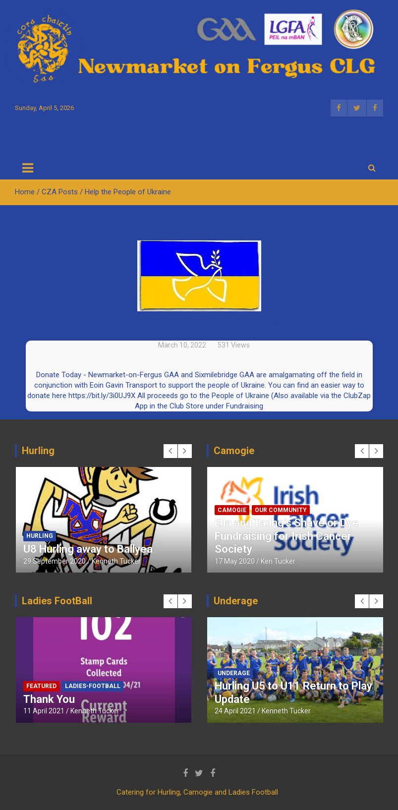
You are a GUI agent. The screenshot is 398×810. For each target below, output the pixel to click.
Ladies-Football (92, 686)
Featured (41, 686)
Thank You (49, 699)
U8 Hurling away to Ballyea (88, 549)
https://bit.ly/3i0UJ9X (101, 395)
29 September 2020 (54, 561)
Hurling (39, 535)
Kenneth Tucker (116, 561)
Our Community (281, 510)
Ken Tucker (278, 561)
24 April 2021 (235, 711)
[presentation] (170, 451)
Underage (234, 673)
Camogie (232, 510)
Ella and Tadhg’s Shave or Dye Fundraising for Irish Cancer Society (287, 536)
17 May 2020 (235, 561)
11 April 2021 (43, 711)
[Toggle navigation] (28, 168)
